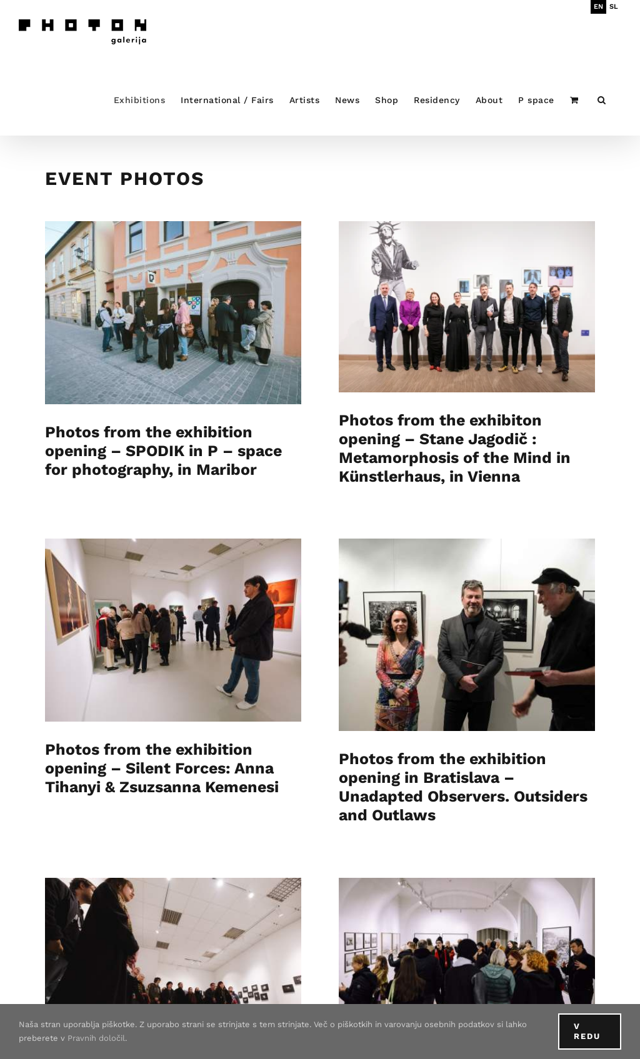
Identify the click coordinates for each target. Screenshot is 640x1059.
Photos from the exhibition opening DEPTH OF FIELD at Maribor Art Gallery (481, 972)
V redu (587, 1031)
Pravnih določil (96, 1038)
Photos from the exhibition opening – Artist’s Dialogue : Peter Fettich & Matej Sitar (221, 984)
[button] (602, 100)
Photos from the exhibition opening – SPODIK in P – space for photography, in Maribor (163, 451)
